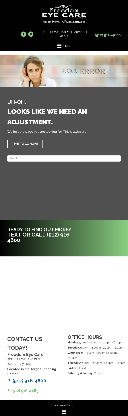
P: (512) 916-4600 (26, 380)
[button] (25, 144)
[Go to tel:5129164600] (41, 236)
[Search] (64, 158)
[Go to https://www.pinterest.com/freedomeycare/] (31, 34)
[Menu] (64, 412)
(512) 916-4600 (108, 35)
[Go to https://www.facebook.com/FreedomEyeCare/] (23, 34)
